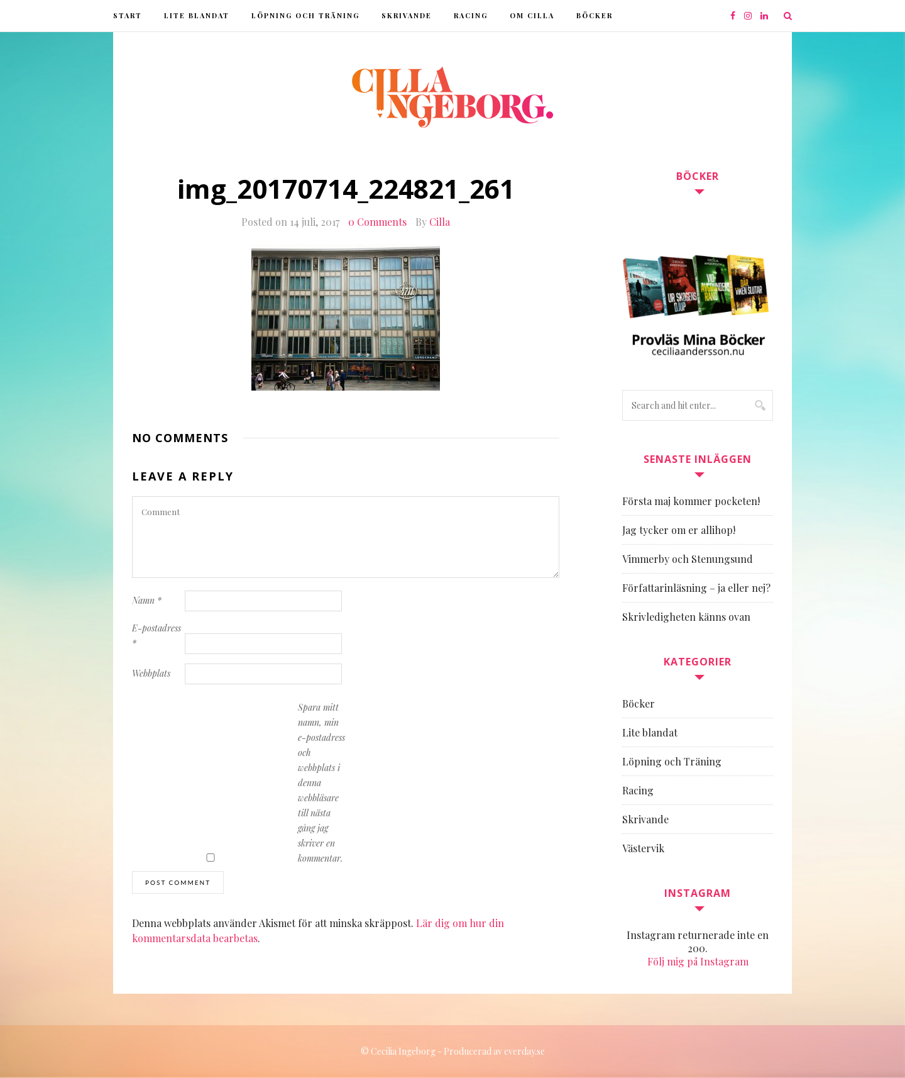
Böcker (594, 15)
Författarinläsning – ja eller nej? (696, 587)
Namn (147, 600)
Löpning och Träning (305, 15)
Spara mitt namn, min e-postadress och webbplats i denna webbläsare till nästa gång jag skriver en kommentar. (321, 782)
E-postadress (156, 635)
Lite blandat (196, 15)
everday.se (524, 1051)
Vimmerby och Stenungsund (687, 558)
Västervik (643, 848)
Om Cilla (532, 15)
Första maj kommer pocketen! (691, 501)
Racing (471, 15)
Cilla (439, 221)
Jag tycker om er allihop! (678, 529)
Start (127, 15)
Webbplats (151, 673)
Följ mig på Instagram (698, 961)
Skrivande (406, 15)
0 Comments (377, 221)
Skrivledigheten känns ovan (686, 616)
